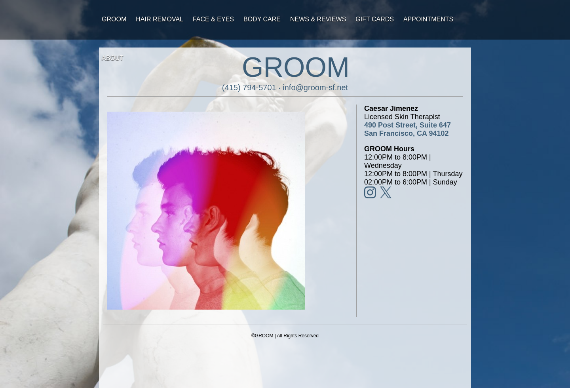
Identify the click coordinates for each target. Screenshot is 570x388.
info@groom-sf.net (315, 87)
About (113, 58)
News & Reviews (318, 19)
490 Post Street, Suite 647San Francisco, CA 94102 (407, 129)
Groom (114, 19)
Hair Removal (159, 19)
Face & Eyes (213, 19)
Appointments (428, 19)
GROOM (296, 67)
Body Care (262, 19)
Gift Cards (374, 19)
